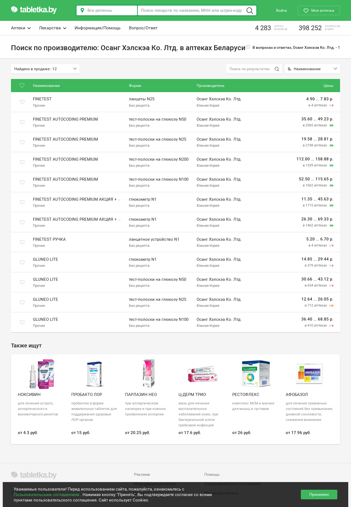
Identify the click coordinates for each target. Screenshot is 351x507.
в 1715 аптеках (315, 205)
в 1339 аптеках (315, 165)
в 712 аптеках (316, 305)
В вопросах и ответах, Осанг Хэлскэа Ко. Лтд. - (293, 47)
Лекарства (52, 27)
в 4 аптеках (318, 105)
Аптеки (21, 27)
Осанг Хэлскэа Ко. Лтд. (219, 99)
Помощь (212, 474)
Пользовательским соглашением (47, 494)
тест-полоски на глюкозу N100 (158, 179)
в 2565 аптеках (315, 125)
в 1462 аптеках (315, 225)
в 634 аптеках (316, 285)
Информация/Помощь (98, 27)
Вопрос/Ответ (143, 27)
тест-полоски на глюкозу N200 (158, 159)
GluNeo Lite (45, 259)
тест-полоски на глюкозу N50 (157, 119)
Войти (281, 10)
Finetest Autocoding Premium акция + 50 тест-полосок (93, 219)
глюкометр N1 (143, 199)
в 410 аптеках (316, 325)
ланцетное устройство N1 (154, 239)
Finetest (42, 99)
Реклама (142, 474)
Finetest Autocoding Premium (65, 119)
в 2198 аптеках (315, 145)
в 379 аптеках (316, 265)
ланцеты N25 (141, 99)
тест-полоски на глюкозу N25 (157, 139)
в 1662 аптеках (315, 185)
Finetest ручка (49, 239)
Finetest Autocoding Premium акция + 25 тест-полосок (93, 199)
